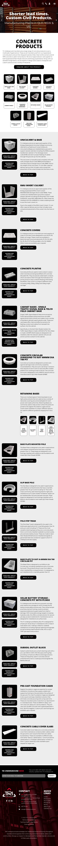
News (46, 804)
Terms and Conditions (29, 820)
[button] (54, 3)
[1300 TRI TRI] (19, 806)
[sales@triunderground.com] (19, 809)
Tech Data (47, 800)
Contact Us (47, 808)
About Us (47, 806)
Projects (47, 802)
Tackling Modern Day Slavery (29, 822)
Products (47, 799)
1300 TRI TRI (24, 806)
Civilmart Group (29, 824)
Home (46, 797)
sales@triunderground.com (28, 809)
